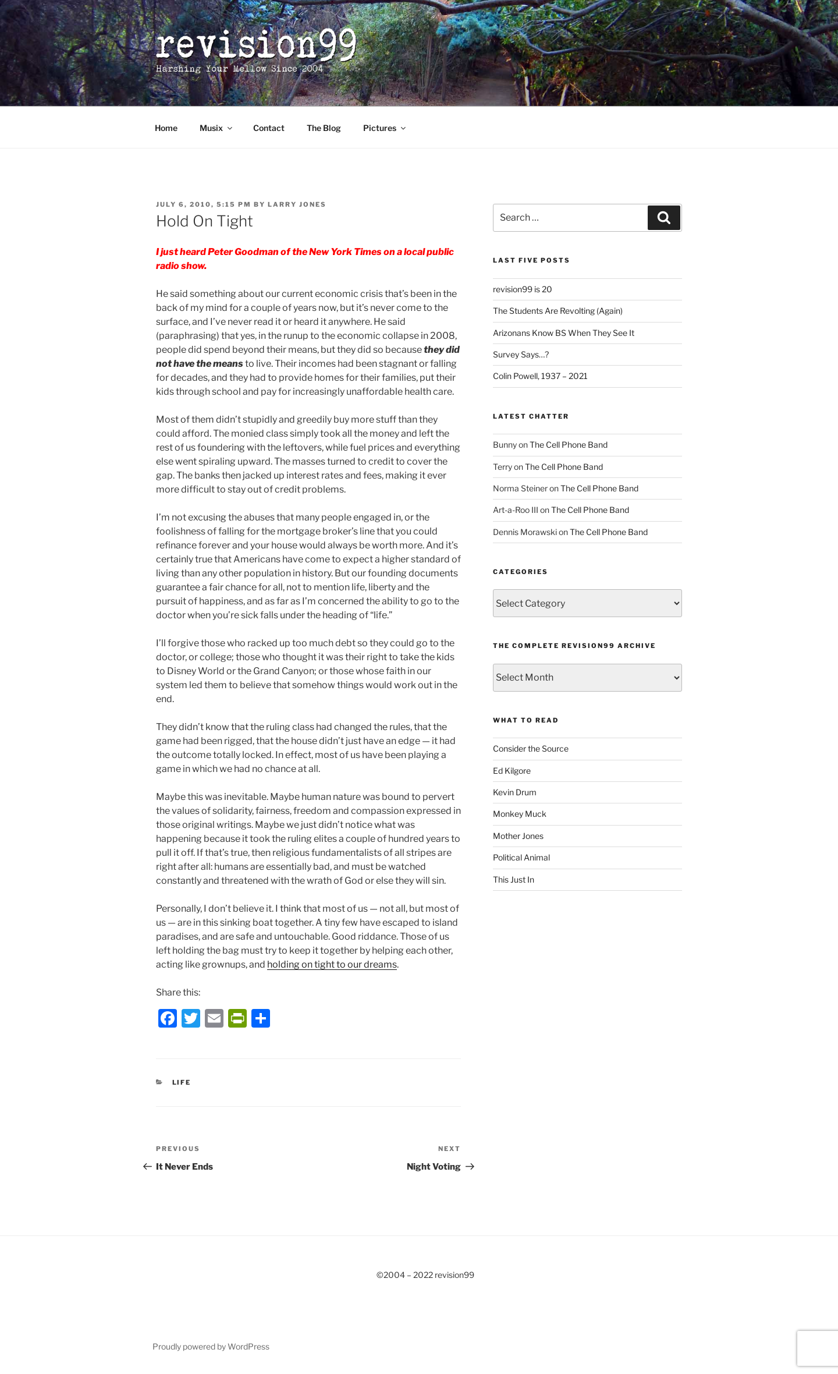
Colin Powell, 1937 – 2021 (540, 376)
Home (166, 128)
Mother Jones (518, 836)
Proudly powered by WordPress (210, 1346)
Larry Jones (297, 204)
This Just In (513, 879)
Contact (269, 128)
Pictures (385, 128)
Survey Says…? (521, 354)
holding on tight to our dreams (332, 964)
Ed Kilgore (512, 770)
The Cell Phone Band (569, 444)
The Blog (324, 128)
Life (181, 1082)
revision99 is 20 (522, 289)
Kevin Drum (515, 792)
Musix (217, 128)
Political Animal (521, 857)
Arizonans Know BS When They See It (563, 333)
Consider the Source (531, 748)
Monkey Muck (519, 814)
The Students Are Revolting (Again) (558, 311)
